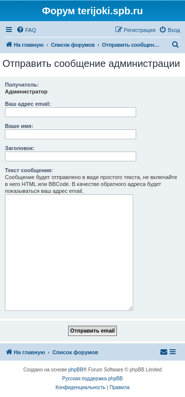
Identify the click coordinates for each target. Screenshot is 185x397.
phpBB (76, 369)
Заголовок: (20, 148)
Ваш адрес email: (28, 104)
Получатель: (22, 85)
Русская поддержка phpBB (92, 378)
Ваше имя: (19, 126)
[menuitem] (26, 30)
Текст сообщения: (29, 170)
